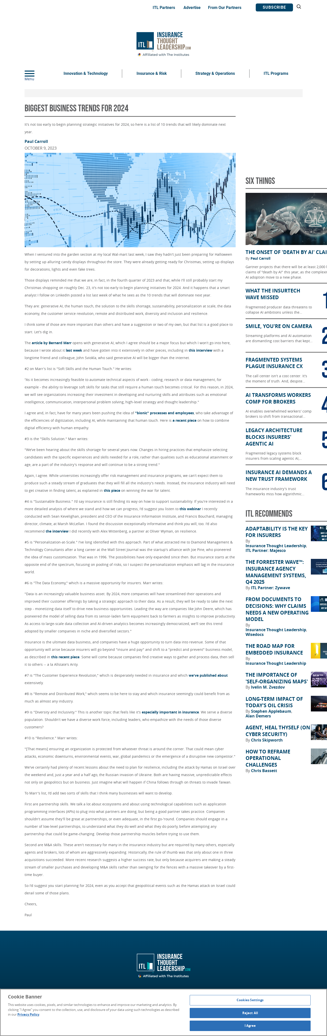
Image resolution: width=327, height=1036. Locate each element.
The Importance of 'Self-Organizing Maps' (277, 678)
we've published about (208, 675)
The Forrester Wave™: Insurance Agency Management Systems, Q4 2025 (276, 572)
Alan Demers (258, 716)
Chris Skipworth (267, 740)
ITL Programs (276, 73)
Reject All (250, 1013)
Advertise (192, 7)
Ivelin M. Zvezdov (268, 687)
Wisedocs (255, 634)
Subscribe (274, 7)
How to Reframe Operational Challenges (268, 758)
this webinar (190, 508)
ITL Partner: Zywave (270, 587)
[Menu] (37, 73)
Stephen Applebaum (271, 711)
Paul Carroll (36, 141)
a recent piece (184, 420)
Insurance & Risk (152, 73)
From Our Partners (224, 7)
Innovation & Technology (86, 73)
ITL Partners (164, 7)
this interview (200, 350)
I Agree (250, 1025)
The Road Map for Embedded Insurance (274, 649)
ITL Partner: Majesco (266, 550)
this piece (112, 490)
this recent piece (65, 657)
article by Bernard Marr (52, 342)
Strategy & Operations (215, 73)
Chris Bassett (264, 770)
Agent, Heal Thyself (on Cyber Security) (278, 731)
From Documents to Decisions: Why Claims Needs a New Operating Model (277, 609)
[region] (163, 1012)
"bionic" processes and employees (164, 413)
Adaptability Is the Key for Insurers (277, 532)
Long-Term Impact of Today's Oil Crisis (274, 702)
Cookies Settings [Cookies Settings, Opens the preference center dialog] (250, 1000)
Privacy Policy (28, 1014)
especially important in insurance (170, 712)
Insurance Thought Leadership (276, 545)
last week (74, 350)
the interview (57, 531)
